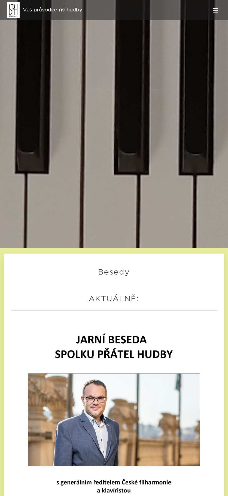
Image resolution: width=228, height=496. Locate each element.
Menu (215, 10)
